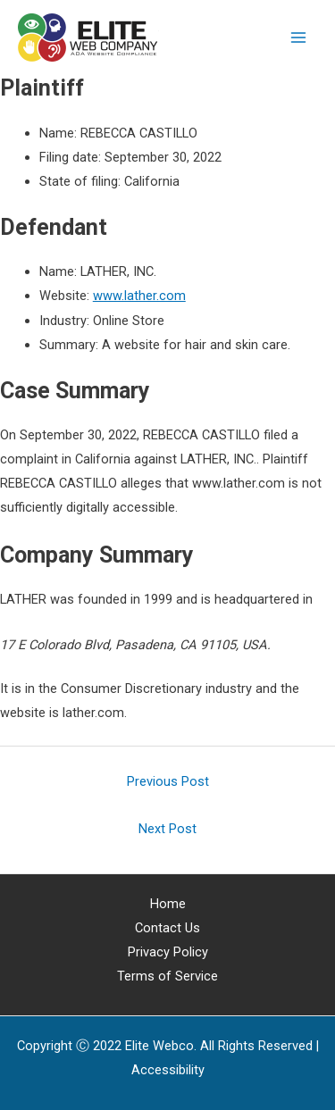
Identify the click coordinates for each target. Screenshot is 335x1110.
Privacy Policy (168, 952)
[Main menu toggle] (298, 37)
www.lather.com (139, 296)
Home (168, 904)
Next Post (167, 829)
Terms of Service (167, 976)
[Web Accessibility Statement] (168, 1070)
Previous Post (168, 781)
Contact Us (167, 928)
